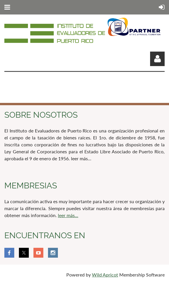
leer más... (68, 215)
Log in (157, 59)
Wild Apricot (105, 274)
